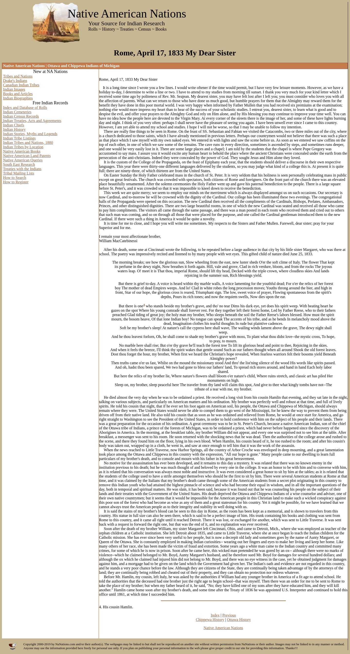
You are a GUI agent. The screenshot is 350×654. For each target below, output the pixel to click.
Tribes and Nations (18, 76)
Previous (229, 615)
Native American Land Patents (27, 156)
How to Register (16, 182)
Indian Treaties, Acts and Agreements (32, 121)
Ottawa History (239, 620)
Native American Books (22, 151)
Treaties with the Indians (22, 169)
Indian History (14, 129)
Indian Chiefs (13, 125)
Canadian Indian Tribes (21, 85)
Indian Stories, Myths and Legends (30, 134)
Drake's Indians (15, 81)
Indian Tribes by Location (23, 147)
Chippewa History (210, 620)
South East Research (19, 164)
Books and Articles (18, 94)
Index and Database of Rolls (25, 108)
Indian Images (14, 89)
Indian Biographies (18, 98)
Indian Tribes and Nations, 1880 (28, 143)
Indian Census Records (21, 116)
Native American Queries (23, 160)
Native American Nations (223, 628)
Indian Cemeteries (17, 112)
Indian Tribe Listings (19, 138)
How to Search (14, 178)
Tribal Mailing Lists (18, 173)
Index (215, 615)
